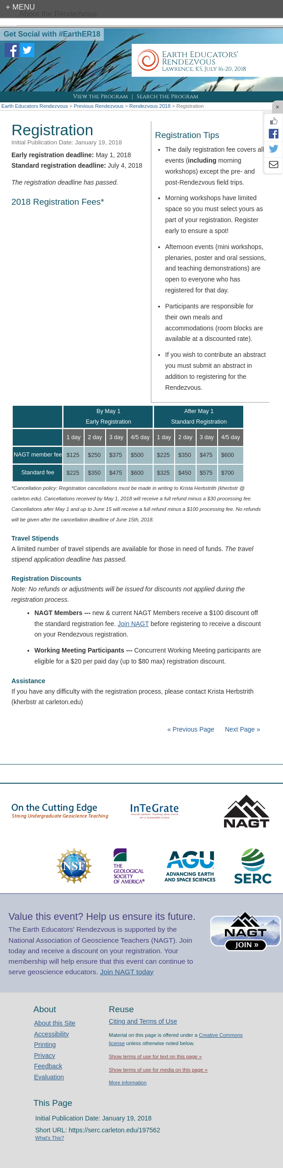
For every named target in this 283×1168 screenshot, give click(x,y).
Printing (45, 1044)
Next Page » (241, 729)
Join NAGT (133, 623)
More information (128, 1082)
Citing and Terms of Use (143, 1021)
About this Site (54, 1023)
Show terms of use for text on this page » (155, 1056)
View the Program (100, 96)
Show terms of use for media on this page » (158, 1069)
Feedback (48, 1066)
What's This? (49, 1138)
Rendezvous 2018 (150, 106)
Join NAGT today (127, 972)
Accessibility (51, 1034)
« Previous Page (190, 729)
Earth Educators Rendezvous (34, 106)
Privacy (44, 1055)
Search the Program (167, 96)
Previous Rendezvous (98, 106)
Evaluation (49, 1077)
